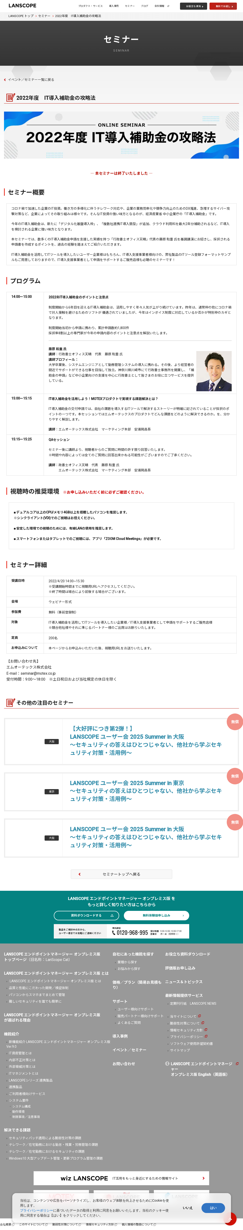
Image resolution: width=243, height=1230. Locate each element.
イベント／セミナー (130, 1050)
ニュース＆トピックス (184, 982)
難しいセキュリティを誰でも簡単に (35, 1001)
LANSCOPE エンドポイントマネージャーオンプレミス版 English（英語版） (201, 1069)
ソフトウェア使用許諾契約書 (191, 1044)
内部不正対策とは (22, 1060)
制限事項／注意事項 (26, 1117)
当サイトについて (183, 1016)
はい (213, 1208)
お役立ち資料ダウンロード (187, 954)
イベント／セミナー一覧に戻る (31, 80)
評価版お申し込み (180, 968)
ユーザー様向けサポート (135, 1009)
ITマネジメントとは (23, 1073)
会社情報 (159, 6)
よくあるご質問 (129, 1023)
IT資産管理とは (20, 1053)
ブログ (144, 6)
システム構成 (21, 1106)
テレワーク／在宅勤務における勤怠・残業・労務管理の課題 (53, 1145)
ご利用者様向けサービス (27, 1094)
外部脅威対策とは (22, 1067)
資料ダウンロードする (86, 915)
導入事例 (114, 6)
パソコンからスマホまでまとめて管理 (37, 995)
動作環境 (18, 1111)
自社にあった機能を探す (133, 954)
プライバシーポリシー (186, 1037)
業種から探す (127, 962)
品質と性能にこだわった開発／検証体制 (38, 988)
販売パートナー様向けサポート (140, 1016)
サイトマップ (180, 1050)
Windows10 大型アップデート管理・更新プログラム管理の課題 (56, 1158)
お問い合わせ (124, 1064)
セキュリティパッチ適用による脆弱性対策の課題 (45, 1138)
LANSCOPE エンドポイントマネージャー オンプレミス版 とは (55, 981)
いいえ (188, 1208)
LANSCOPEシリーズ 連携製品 (31, 1080)
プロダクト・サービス (90, 6)
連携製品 (15, 1087)
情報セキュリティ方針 (186, 1030)
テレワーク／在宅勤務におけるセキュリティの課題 (47, 1151)
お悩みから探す (129, 969)
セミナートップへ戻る (121, 874)
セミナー (130, 6)
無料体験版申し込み (156, 915)
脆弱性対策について (185, 1023)
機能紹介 (11, 1034)
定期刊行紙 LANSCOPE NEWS (193, 1003)
